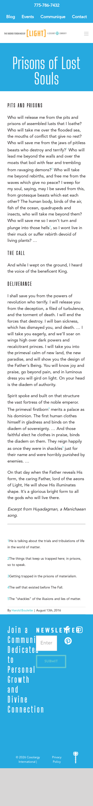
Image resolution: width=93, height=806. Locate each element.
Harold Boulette (22, 610)
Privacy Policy (57, 760)
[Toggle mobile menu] (86, 33)
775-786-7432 (46, 5)
